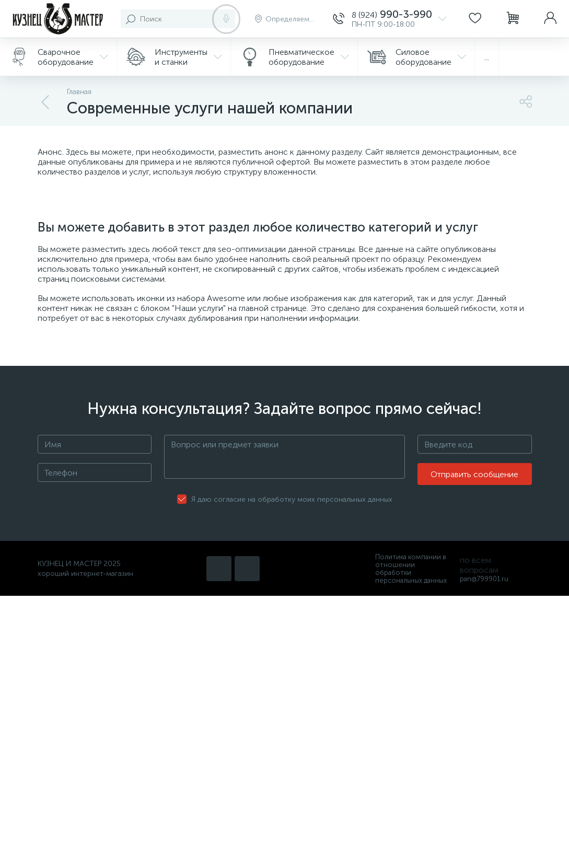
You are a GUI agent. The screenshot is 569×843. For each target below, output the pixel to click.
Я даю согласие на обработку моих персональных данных (291, 499)
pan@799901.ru (484, 579)
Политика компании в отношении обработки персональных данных (411, 568)
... (486, 57)
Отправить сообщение (474, 474)
